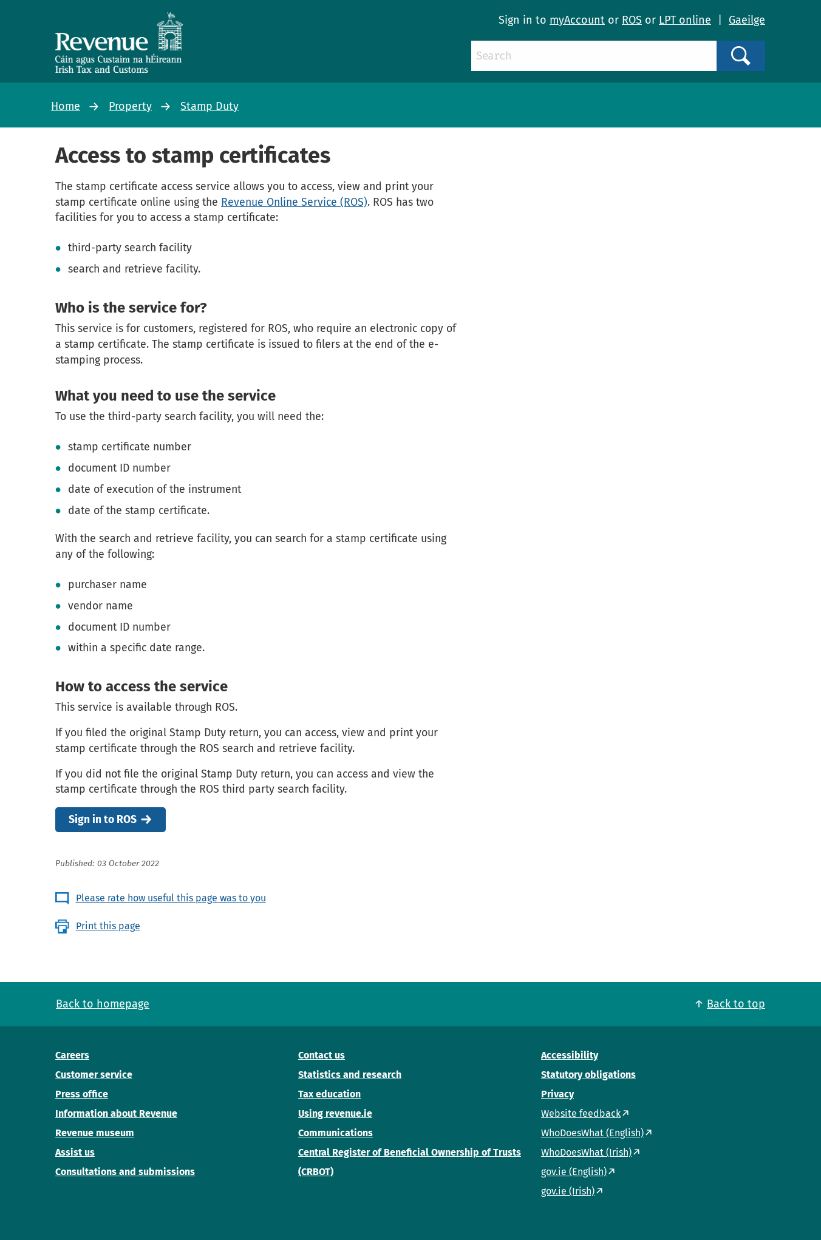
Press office (81, 1094)
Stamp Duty (209, 106)
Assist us (75, 1152)
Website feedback (581, 1113)
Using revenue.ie (335, 1113)
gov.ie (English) (574, 1171)
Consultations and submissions (125, 1171)
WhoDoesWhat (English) (592, 1133)
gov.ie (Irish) (567, 1191)
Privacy (557, 1094)
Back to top (736, 1004)
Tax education (329, 1094)
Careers (72, 1055)
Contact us (321, 1055)
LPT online (685, 20)
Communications (335, 1133)
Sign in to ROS (103, 819)
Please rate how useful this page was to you (171, 898)
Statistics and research (349, 1074)
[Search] (594, 56)
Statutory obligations (588, 1074)
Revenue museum (94, 1133)
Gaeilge (747, 20)
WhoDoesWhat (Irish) (586, 1152)
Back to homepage (102, 1004)
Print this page (108, 926)
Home (65, 106)
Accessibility (569, 1055)
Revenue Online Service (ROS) (294, 202)
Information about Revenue (116, 1113)
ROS (632, 20)
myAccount (577, 20)
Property (130, 106)
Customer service (93, 1074)
